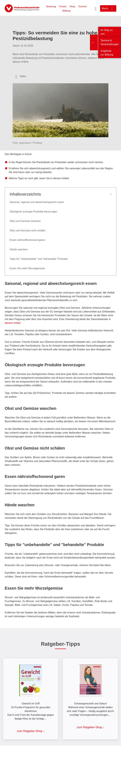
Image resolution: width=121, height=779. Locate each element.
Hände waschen (19, 249)
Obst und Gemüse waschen (25, 221)
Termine (82, 6)
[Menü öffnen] (108, 8)
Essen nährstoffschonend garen (27, 240)
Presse (62, 6)
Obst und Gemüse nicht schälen (28, 230)
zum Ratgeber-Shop (29, 731)
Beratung (51, 6)
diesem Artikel (12, 323)
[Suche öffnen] (95, 8)
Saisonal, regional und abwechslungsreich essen (37, 202)
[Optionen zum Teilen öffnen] (21, 76)
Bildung (66, 10)
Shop (72, 6)
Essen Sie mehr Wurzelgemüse (27, 268)
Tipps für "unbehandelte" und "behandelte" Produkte (39, 259)
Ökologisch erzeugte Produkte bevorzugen (33, 211)
